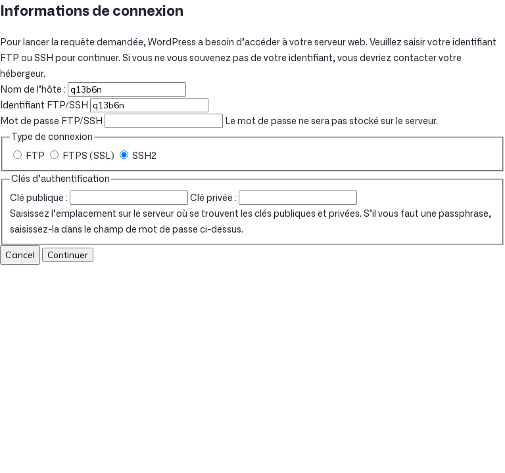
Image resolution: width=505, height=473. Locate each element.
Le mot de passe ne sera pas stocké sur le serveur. (219, 121)
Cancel (20, 255)
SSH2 (138, 156)
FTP (30, 156)
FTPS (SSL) (83, 156)
